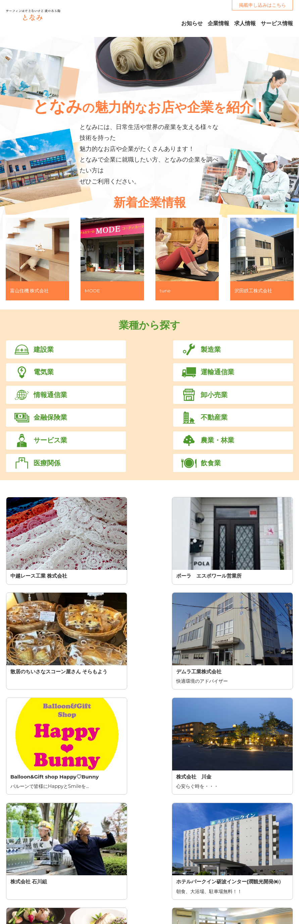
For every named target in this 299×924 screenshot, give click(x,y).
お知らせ (158, 880)
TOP (154, 872)
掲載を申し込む (149, 836)
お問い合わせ (235, 880)
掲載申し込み (235, 872)
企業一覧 (158, 896)
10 (216, 731)
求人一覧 (158, 904)
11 (233, 731)
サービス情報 (163, 888)
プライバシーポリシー (244, 888)
